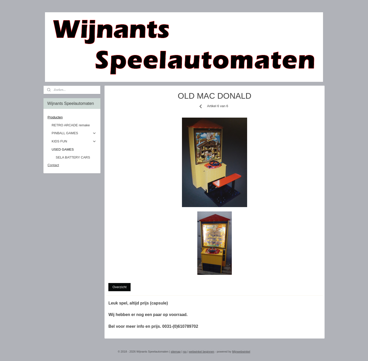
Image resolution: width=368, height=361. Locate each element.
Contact (53, 165)
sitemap (176, 351)
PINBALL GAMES (74, 133)
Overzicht (119, 287)
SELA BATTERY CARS (73, 157)
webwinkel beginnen (201, 351)
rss (185, 351)
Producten (72, 117)
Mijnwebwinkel (241, 351)
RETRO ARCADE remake (71, 125)
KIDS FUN (74, 141)
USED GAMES (74, 150)
